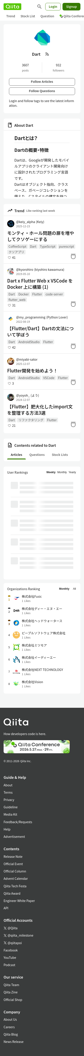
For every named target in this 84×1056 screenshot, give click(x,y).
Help (7, 829)
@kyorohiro (40, 269)
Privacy (9, 799)
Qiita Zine (11, 992)
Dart (33, 246)
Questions (37, 454)
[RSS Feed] (47, 54)
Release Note (13, 856)
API (6, 908)
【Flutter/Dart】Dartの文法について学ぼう (40, 331)
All (74, 588)
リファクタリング (30, 420)
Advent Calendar (16, 878)
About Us (10, 1019)
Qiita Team (11, 985)
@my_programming (42, 317)
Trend (10, 16)
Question (47, 16)
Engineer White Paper (19, 900)
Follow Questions (42, 91)
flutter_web (17, 299)
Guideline (11, 807)
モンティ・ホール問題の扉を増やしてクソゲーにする (40, 236)
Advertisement (14, 836)
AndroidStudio (29, 342)
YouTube (10, 957)
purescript (66, 246)
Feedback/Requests (18, 822)
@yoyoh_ (27, 395)
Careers (9, 1027)
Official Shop (13, 999)
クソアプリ (16, 252)
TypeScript (48, 246)
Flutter (37, 294)
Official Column (15, 871)
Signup (71, 6)
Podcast (9, 965)
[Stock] (73, 256)
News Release (14, 1041)
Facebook (11, 950)
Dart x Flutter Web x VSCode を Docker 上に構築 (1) (40, 284)
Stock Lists (60, 454)
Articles (16, 454)
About (8, 785)
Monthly (62, 472)
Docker (23, 294)
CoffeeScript (17, 246)
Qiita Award (12, 893)
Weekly (51, 472)
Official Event (13, 864)
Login (53, 6)
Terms (8, 792)
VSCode (48, 378)
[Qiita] (12, 6)
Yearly (72, 472)
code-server (54, 294)
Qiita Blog (11, 1034)
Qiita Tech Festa (15, 886)
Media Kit (10, 814)
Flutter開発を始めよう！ (32, 371)
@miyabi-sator (26, 359)
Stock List (27, 16)
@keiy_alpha (30, 222)
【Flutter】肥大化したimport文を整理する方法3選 (40, 409)
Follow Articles (42, 81)
